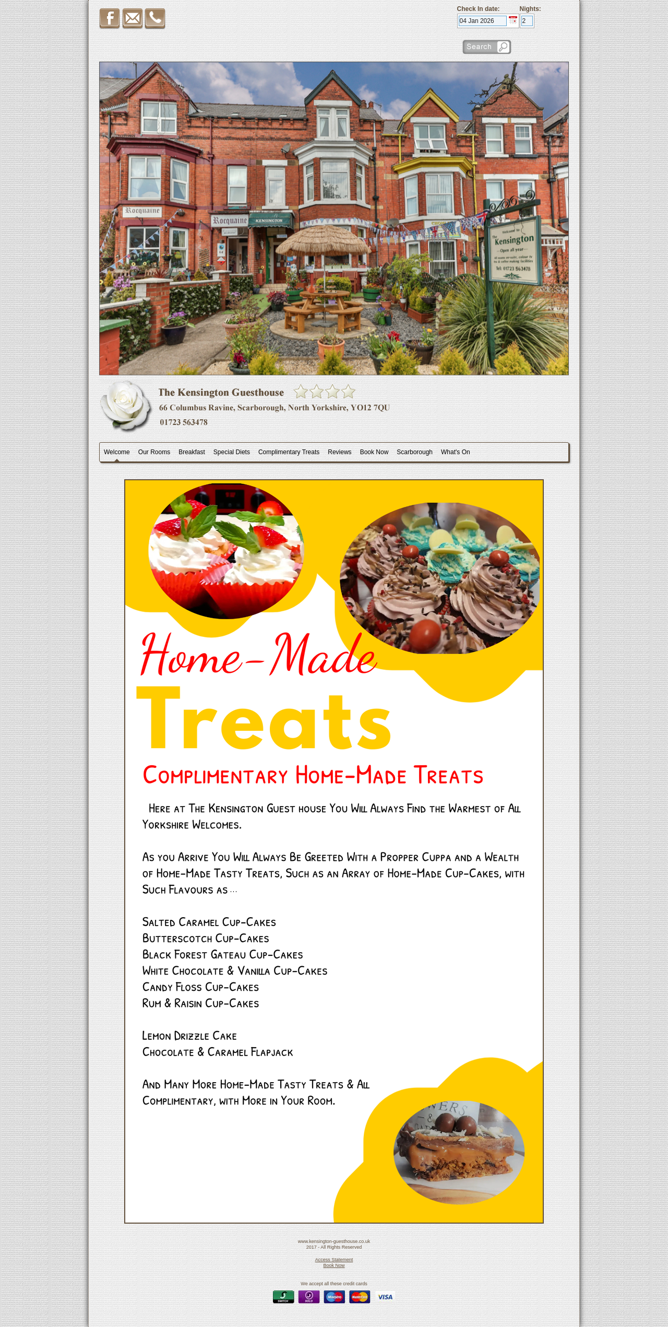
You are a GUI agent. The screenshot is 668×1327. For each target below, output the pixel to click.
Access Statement (334, 1259)
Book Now (333, 1265)
